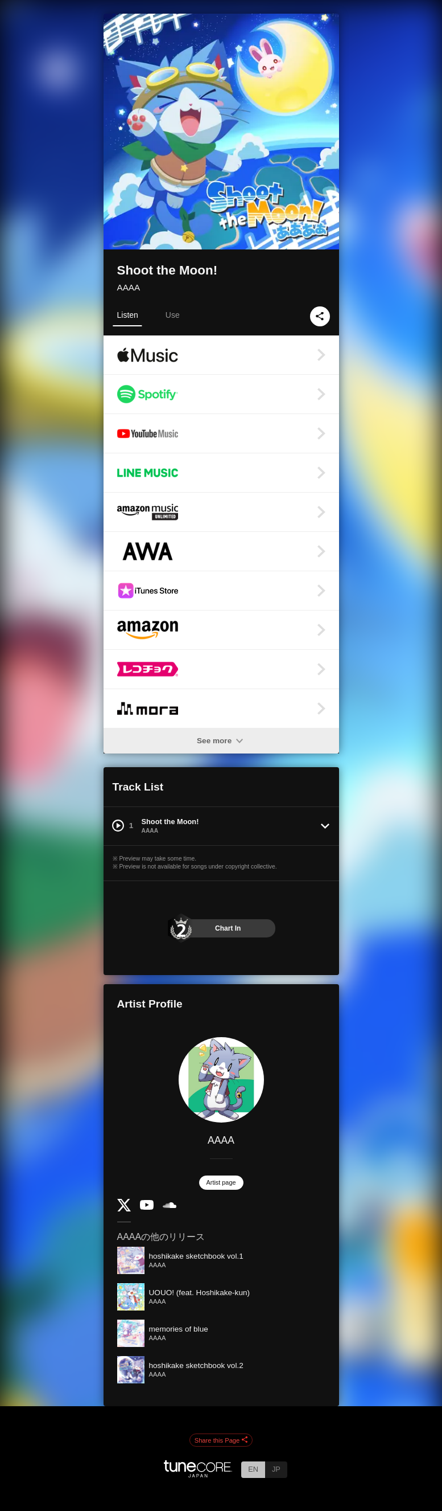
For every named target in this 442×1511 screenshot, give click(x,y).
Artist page (221, 1182)
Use (173, 315)
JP (276, 1469)
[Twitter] (124, 1209)
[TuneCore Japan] (198, 1474)
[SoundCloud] (169, 1205)
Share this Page (221, 1440)
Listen (127, 315)
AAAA (129, 287)
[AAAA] (221, 1080)
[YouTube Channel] (147, 1207)
